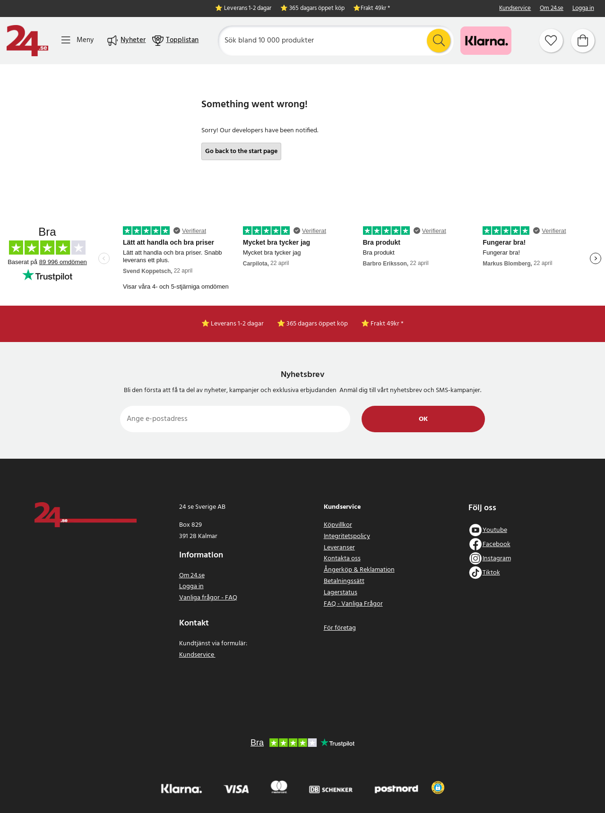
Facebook (496, 544)
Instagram (497, 558)
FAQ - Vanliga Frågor (353, 604)
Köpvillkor (338, 525)
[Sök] (336, 41)
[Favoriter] (551, 40)
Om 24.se (551, 8)
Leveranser (339, 547)
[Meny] (77, 40)
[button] (438, 787)
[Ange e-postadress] (235, 419)
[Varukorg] (583, 40)
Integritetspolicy (347, 536)
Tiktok (491, 572)
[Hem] (27, 40)
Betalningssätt (344, 581)
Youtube (495, 530)
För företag (340, 628)
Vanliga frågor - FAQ (208, 597)
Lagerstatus (340, 592)
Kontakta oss (342, 558)
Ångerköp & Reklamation (359, 570)
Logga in (583, 8)
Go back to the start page (241, 151)
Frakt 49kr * (375, 8)
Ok (423, 419)
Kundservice (515, 8)
